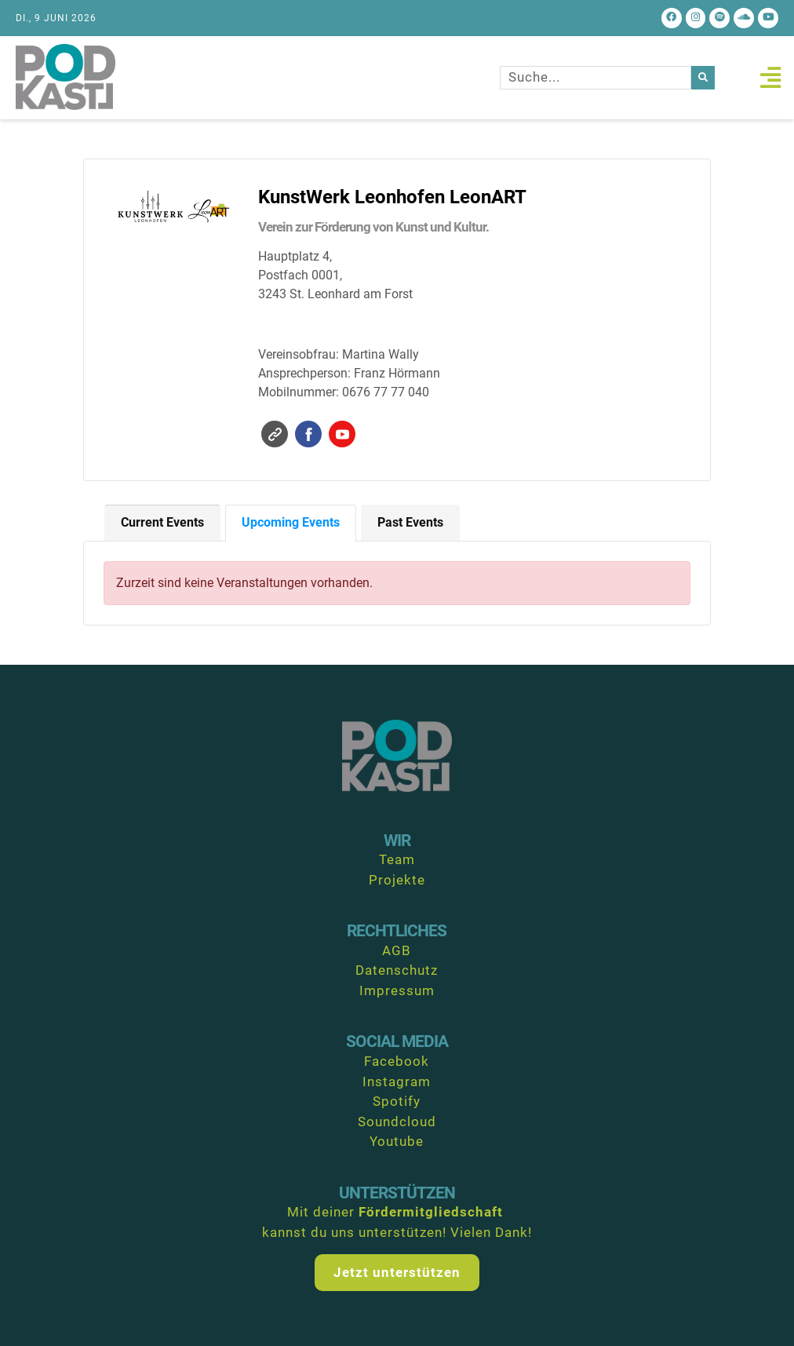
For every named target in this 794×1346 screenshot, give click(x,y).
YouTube (342, 434)
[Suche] (703, 77)
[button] (770, 77)
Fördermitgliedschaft (431, 1212)
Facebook (308, 434)
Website (275, 434)
